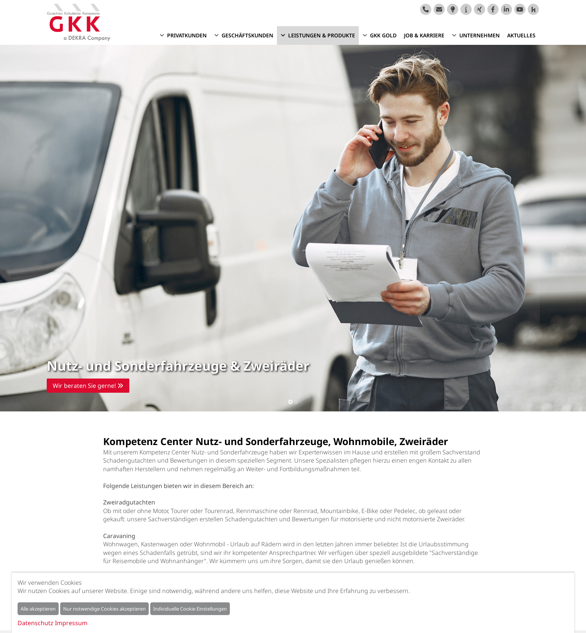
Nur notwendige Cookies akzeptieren (104, 608)
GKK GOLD (383, 35)
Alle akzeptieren (38, 608)
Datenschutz (35, 623)
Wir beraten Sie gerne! (88, 386)
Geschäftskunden (247, 35)
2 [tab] (296, 401)
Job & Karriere (424, 35)
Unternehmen (479, 35)
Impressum (71, 623)
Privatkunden (187, 35)
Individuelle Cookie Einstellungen (190, 608)
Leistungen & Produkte (321, 35)
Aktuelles (521, 35)
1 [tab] (290, 401)
